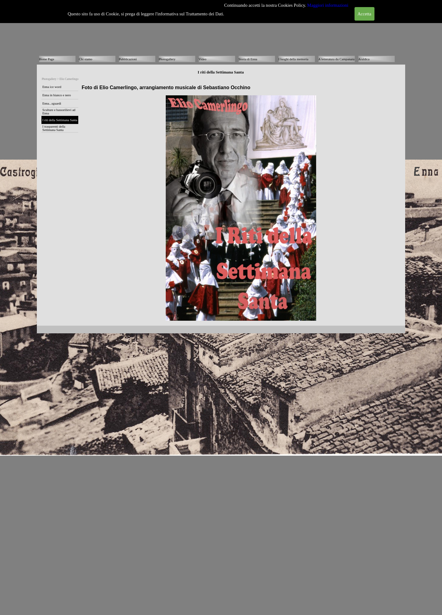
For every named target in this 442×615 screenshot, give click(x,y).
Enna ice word (51, 87)
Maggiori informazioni (327, 5)
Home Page (46, 59)
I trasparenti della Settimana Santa (53, 128)
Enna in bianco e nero (56, 95)
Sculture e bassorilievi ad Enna (58, 111)
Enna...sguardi (51, 103)
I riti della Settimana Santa (59, 120)
